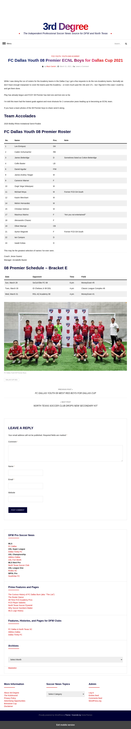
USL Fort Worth (14, 560)
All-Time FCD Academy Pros (20, 600)
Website (11, 493)
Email (11, 479)
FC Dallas (12, 546)
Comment (13, 442)
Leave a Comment (82, 66)
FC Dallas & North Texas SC (20, 629)
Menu (8, 43)
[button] (115, 75)
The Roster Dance (16, 597)
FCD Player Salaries (16, 603)
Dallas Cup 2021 (11, 380)
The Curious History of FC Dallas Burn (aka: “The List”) (31, 594)
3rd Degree (65, 26)
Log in (91, 693)
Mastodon (12, 668)
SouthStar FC (14, 576)
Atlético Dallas (14, 557)
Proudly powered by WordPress (51, 715)
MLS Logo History (15, 611)
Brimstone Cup (10, 703)
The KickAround (11, 695)
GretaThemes (87, 715)
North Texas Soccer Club (18, 565)
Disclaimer (8, 706)
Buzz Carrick (51, 66)
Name (11, 466)
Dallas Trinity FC (15, 552)
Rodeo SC (12, 571)
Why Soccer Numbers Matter (20, 608)
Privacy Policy (10, 698)
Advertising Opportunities (14, 701)
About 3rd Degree (11, 693)
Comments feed (95, 698)
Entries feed (94, 695)
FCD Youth (56, 56)
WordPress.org (95, 701)
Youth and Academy (71, 56)
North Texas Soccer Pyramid (20, 605)
